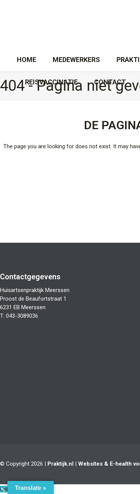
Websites (90, 463)
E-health (121, 463)
